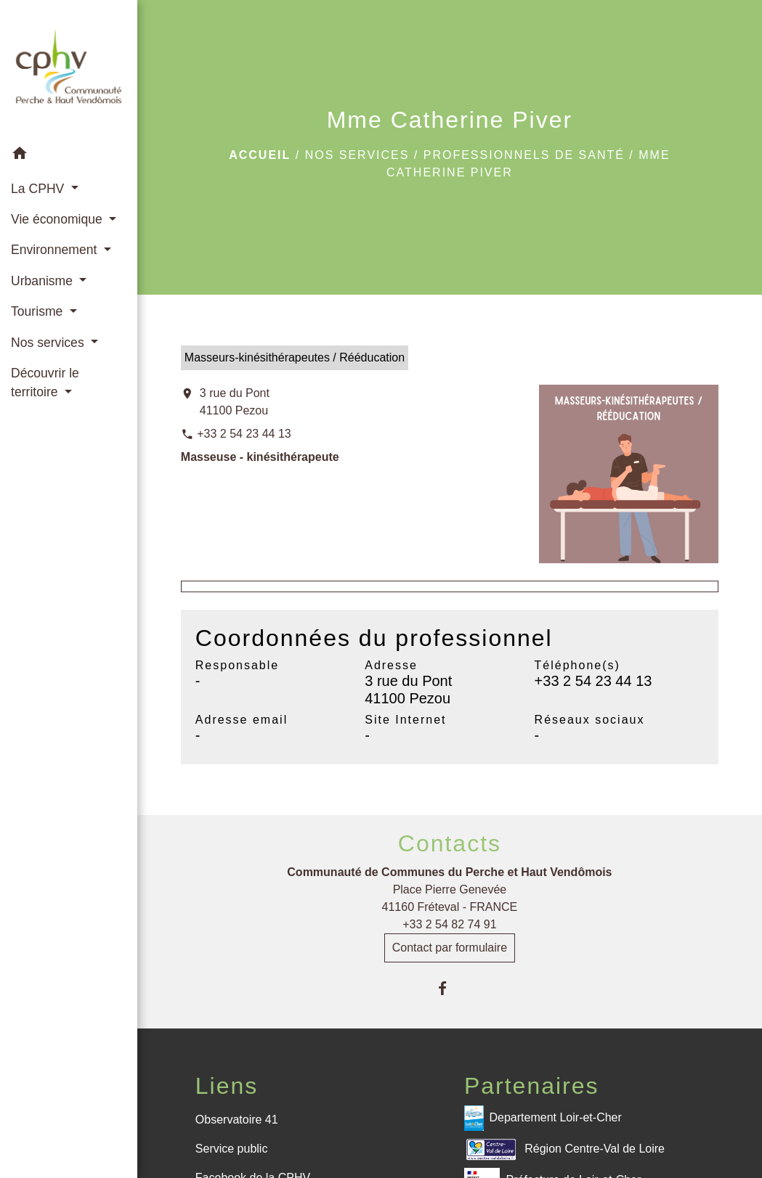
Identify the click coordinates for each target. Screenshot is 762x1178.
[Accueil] (68, 69)
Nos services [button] (49, 342)
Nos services (357, 155)
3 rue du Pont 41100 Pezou (234, 402)
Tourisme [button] (38, 311)
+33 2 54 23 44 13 (244, 434)
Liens (227, 1086)
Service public (231, 1148)
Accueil (260, 155)
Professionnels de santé (524, 155)
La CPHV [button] (39, 188)
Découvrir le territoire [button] (45, 382)
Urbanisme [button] (43, 281)
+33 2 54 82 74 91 (449, 924)
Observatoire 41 (236, 1119)
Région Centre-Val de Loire (564, 1149)
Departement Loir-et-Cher (543, 1118)
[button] (68, 156)
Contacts (449, 843)
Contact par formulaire (449, 947)
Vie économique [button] (58, 219)
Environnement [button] (55, 249)
